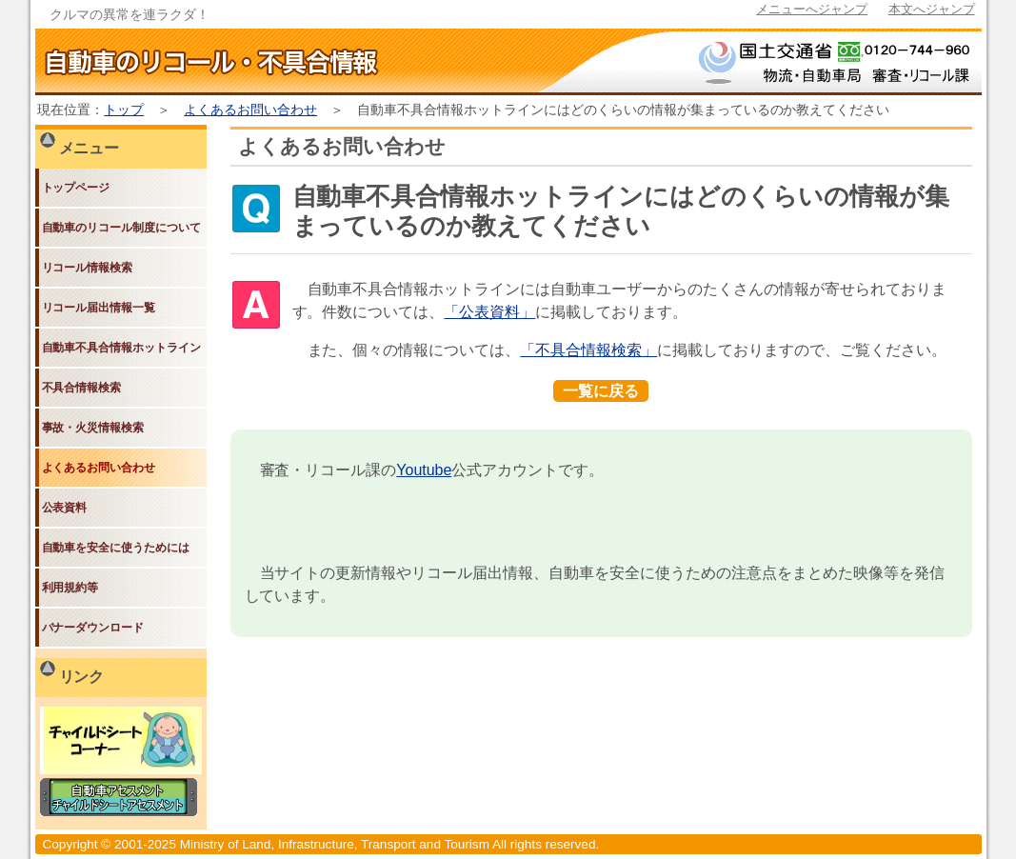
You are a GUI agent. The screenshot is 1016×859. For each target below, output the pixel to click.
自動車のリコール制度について (122, 227)
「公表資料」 (489, 312)
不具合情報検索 (82, 387)
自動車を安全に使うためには (116, 547)
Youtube (423, 470)
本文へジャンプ (931, 9)
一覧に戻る (601, 391)
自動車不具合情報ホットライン (122, 347)
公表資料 (65, 507)
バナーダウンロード (93, 627)
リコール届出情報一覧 (99, 307)
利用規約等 (70, 587)
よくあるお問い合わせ (250, 109)
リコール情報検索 (87, 267)
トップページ (76, 187)
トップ (124, 109)
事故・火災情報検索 (93, 427)
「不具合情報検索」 (588, 350)
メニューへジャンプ (811, 9)
